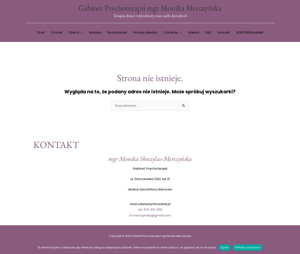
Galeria (193, 32)
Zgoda (225, 247)
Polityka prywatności (247, 247)
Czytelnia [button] (170, 32)
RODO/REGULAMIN (249, 32)
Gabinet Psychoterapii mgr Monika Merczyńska (150, 8)
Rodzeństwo (117, 32)
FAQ (208, 32)
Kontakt (224, 32)
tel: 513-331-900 (150, 210)
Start (41, 32)
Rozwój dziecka (145, 32)
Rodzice (95, 32)
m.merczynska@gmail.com (150, 215)
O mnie (56, 32)
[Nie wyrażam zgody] (295, 247)
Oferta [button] (74, 32)
